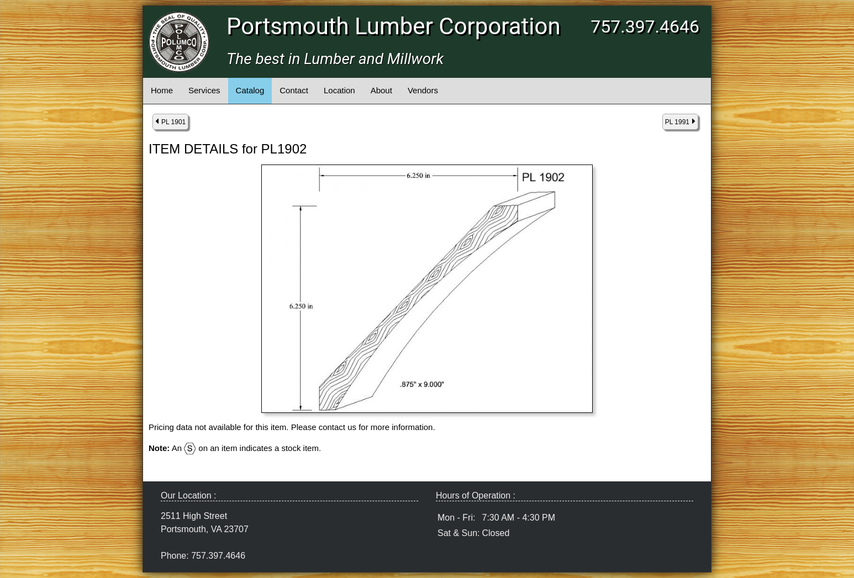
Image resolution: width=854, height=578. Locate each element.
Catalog (250, 90)
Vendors (423, 90)
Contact (294, 90)
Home (162, 90)
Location (339, 90)
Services (204, 90)
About (381, 90)
